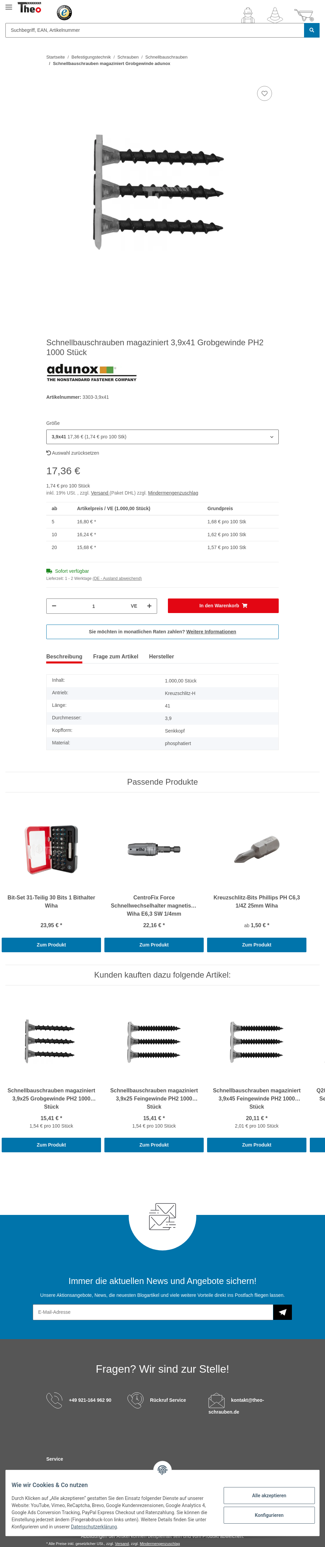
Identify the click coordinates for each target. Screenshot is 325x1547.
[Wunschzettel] (275, 15)
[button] (247, 15)
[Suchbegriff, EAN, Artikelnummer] (154, 30)
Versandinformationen (189, 1472)
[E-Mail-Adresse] (153, 1312)
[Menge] (93, 606)
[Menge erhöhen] (149, 606)
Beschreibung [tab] (64, 656)
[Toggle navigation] (8, 4)
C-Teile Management (89, 1472)
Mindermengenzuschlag (173, 493)
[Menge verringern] (54, 606)
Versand (100, 493)
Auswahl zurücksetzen (72, 453)
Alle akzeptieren (264, 1495)
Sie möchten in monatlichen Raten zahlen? (162, 631)
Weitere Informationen (211, 631)
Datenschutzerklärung (148, 1526)
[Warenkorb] (304, 15)
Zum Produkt (51, 944)
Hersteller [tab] (161, 656)
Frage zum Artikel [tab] (116, 656)
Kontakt (55, 1472)
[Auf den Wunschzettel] (264, 93)
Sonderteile (128, 1472)
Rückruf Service (168, 1399)
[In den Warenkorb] (223, 605)
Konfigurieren (264, 1515)
